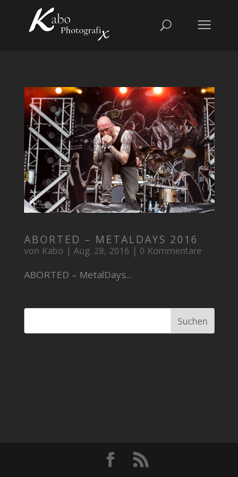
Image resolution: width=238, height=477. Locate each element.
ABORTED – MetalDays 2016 (111, 239)
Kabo (52, 251)
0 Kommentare (171, 251)
